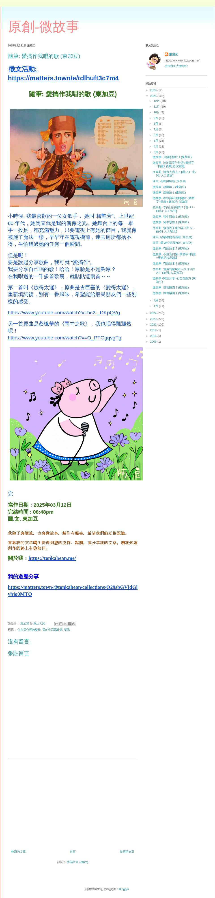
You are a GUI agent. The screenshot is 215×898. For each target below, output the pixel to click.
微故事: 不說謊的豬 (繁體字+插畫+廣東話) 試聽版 (174, 256)
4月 (156, 146)
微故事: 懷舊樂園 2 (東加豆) (171, 287)
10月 (157, 112)
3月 (156, 152)
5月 (156, 140)
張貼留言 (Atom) (77, 862)
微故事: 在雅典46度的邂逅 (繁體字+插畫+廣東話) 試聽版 (173, 199)
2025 (153, 96)
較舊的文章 (127, 851)
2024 (153, 313)
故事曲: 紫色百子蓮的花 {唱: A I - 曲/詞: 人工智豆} (174, 229)
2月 (156, 300)
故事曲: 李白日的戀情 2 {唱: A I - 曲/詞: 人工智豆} (173, 209)
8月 (156, 123)
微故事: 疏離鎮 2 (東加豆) (169, 187)
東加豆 (173, 54)
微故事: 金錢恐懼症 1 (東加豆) (172, 157)
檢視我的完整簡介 (176, 66)
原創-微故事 (44, 26)
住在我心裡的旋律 (29, 629)
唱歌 (67, 629)
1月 (156, 306)
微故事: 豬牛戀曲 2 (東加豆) (171, 216)
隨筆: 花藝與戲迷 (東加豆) (169, 181)
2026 (153, 90)
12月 (157, 101)
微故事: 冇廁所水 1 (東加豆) (171, 263)
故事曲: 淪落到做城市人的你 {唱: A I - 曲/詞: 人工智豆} (174, 270)
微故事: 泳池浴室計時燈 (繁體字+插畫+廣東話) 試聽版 (173, 164)
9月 (156, 118)
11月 (157, 106)
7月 (156, 129)
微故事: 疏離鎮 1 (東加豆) (169, 192)
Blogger (124, 889)
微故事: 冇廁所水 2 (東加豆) (171, 248)
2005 (153, 341)
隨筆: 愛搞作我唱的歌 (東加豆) (172, 242)
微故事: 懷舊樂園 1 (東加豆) (171, 293)
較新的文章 (18, 851)
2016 (153, 336)
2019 (153, 330)
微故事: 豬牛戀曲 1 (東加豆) (171, 222)
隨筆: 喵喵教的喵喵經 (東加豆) (172, 237)
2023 (153, 319)
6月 (156, 135)
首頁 (73, 851)
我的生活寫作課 (52, 629)
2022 (153, 324)
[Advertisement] (73, 802)
